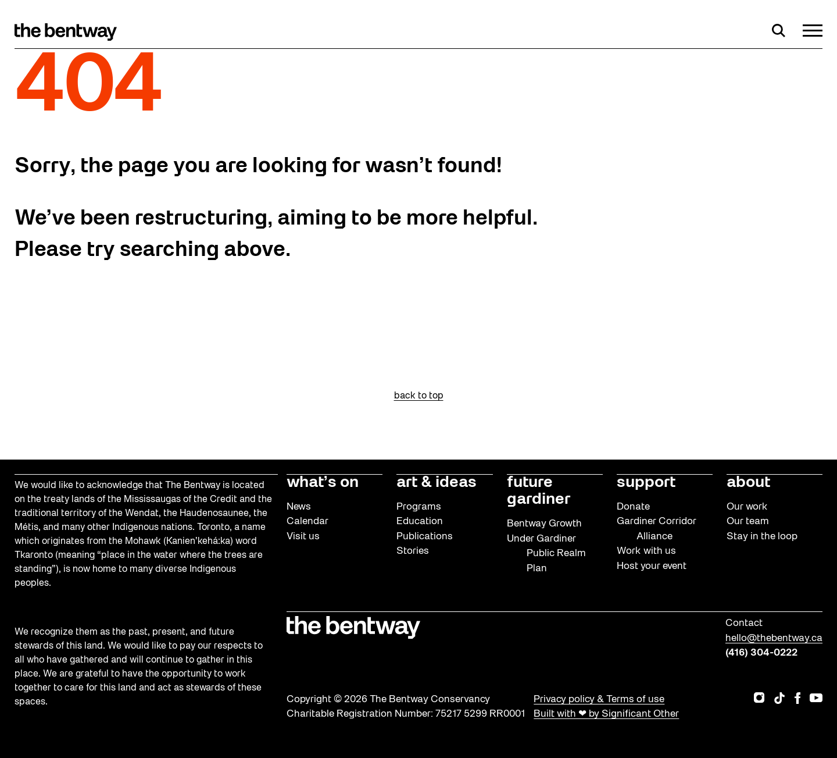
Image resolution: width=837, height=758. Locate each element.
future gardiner (538, 491)
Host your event (651, 566)
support (646, 483)
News (299, 507)
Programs (418, 507)
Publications (424, 536)
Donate (633, 507)
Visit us (303, 536)
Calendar (307, 521)
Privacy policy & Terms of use (599, 699)
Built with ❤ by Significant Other (606, 714)
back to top (418, 396)
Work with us (646, 551)
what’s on (323, 483)
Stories (412, 551)
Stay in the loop (762, 536)
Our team (748, 521)
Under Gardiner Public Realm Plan (546, 554)
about (748, 483)
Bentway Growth (544, 523)
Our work (747, 507)
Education (419, 521)
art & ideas (436, 483)
